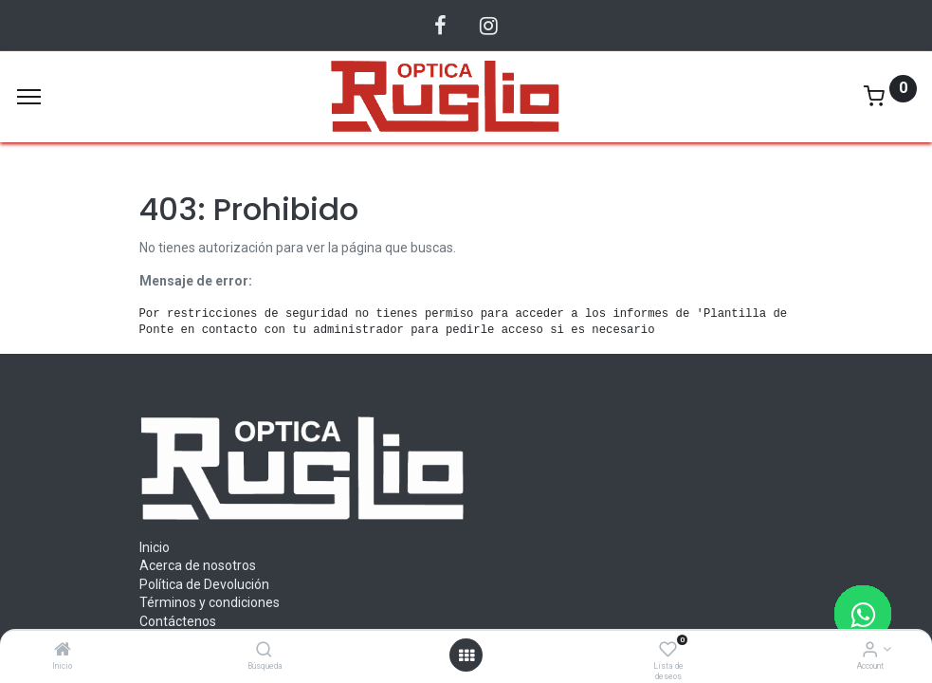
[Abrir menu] (466, 655)
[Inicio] (62, 650)
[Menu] (29, 97)
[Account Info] (870, 650)
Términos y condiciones (209, 602)
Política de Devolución (204, 584)
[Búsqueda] (264, 650)
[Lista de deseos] (668, 650)
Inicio (154, 547)
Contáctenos (177, 621)
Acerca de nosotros (197, 565)
